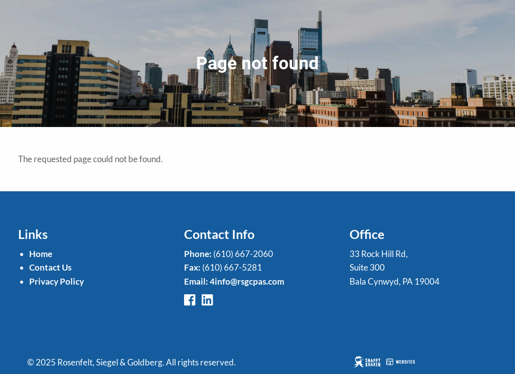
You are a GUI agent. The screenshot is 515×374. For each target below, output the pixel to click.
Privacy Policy (56, 281)
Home (40, 253)
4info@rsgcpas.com (247, 281)
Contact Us (50, 267)
